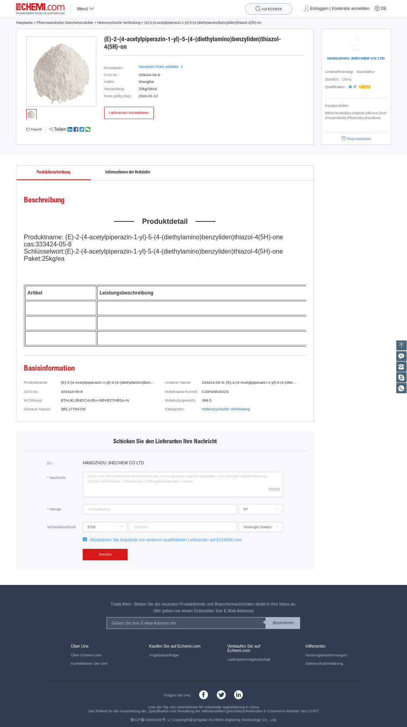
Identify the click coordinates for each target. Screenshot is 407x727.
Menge (55, 509)
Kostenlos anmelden (351, 8)
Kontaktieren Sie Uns (89, 663)
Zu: (49, 463)
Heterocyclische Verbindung (118, 23)
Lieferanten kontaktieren (129, 112)
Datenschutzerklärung (324, 663)
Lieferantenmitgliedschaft (248, 659)
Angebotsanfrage (163, 655)
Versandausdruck (61, 527)
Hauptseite (24, 23)
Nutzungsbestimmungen (326, 655)
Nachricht (58, 477)
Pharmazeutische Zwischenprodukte (65, 23)
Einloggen (319, 8)
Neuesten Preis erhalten (161, 66)
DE (384, 8)
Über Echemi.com (86, 655)
